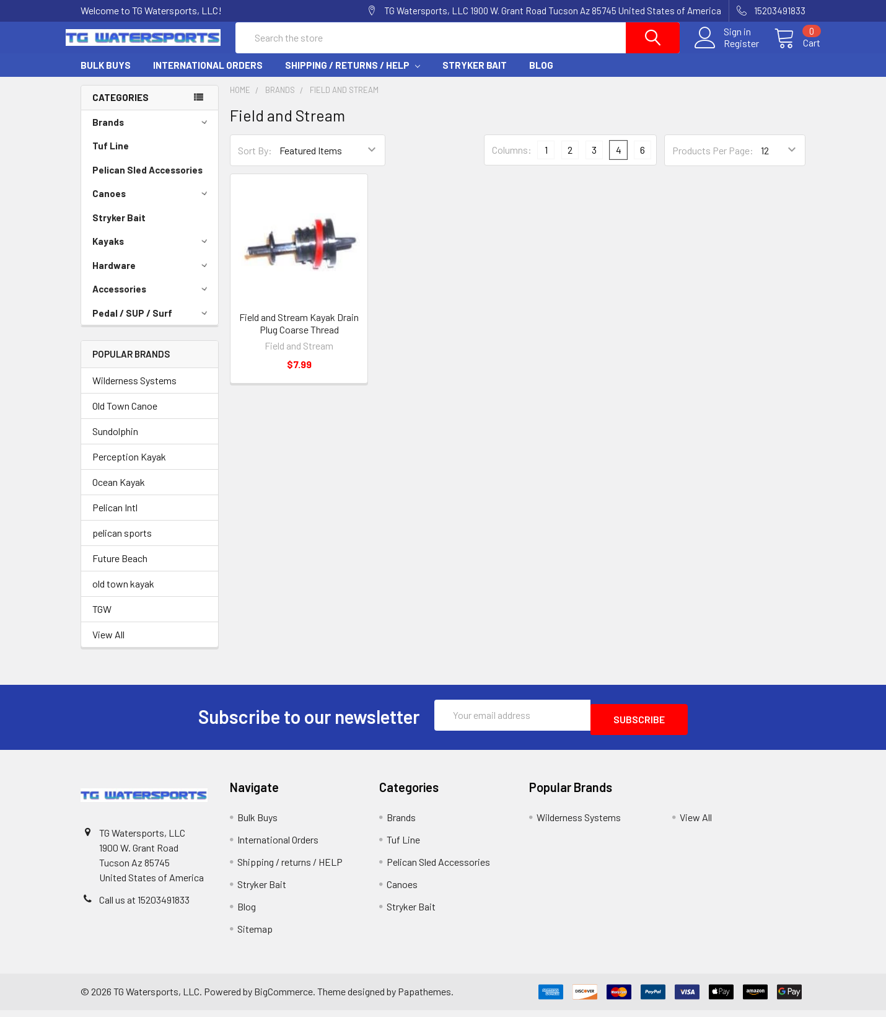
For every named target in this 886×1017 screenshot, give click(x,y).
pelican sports (122, 544)
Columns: (512, 161)
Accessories (151, 300)
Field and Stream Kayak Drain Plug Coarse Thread (299, 334)
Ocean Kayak (118, 493)
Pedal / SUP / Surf (151, 324)
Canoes (151, 204)
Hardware (151, 276)
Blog (541, 76)
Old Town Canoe (124, 417)
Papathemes (424, 998)
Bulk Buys (106, 76)
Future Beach (119, 569)
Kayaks (151, 252)
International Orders (208, 76)
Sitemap (255, 935)
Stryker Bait (474, 76)
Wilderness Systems (134, 391)
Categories (120, 108)
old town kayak (123, 595)
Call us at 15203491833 (144, 906)
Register (726, 50)
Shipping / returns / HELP (352, 76)
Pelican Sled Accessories (147, 181)
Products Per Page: (712, 161)
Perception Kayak (129, 467)
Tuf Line (110, 156)
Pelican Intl (115, 518)
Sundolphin (115, 442)
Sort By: (255, 161)
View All (108, 645)
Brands (151, 133)
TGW (102, 620)
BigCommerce (283, 998)
